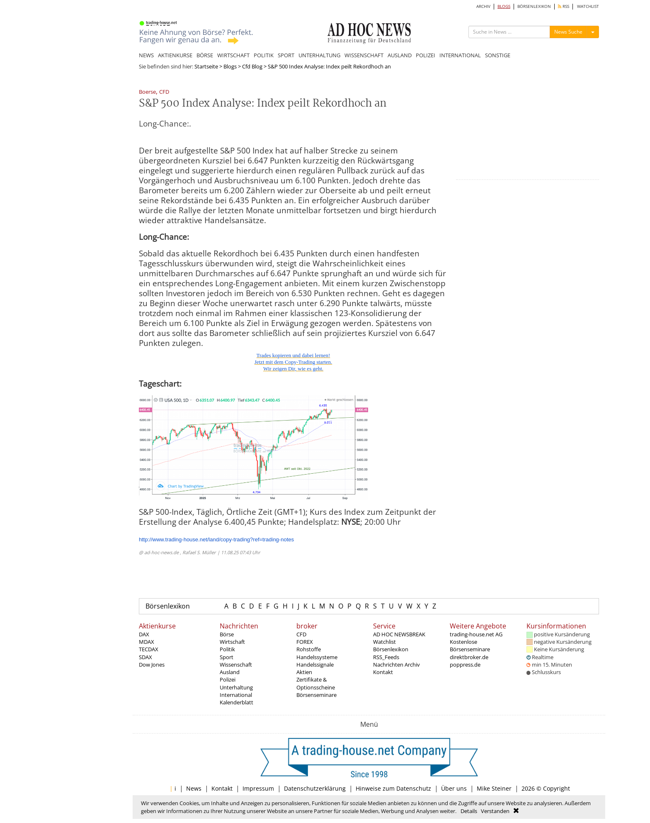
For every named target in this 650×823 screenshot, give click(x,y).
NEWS (146, 55)
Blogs (230, 66)
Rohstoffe (308, 649)
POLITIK (264, 55)
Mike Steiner (494, 788)
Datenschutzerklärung (315, 788)
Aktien (304, 672)
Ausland (230, 672)
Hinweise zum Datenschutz (393, 788)
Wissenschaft (236, 664)
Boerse (147, 92)
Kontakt (383, 672)
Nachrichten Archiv (396, 664)
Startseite (206, 66)
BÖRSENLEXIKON (534, 6)
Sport (226, 657)
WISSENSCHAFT (363, 55)
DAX (144, 634)
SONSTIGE (497, 55)
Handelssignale (315, 664)
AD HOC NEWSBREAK (399, 634)
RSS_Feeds (386, 657)
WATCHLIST (588, 6)
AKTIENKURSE (175, 55)
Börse (227, 634)
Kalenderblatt (236, 702)
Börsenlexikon (168, 606)
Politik (227, 649)
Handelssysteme (316, 657)
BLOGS (503, 6)
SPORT (286, 55)
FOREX (304, 641)
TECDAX (148, 649)
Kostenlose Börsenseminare (470, 645)
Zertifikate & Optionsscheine (315, 683)
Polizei (227, 679)
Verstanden (495, 811)
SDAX (145, 657)
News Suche (568, 31)
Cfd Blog (252, 66)
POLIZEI (425, 55)
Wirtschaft (232, 641)
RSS (563, 6)
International (236, 695)
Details (469, 811)
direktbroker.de (469, 657)
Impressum (258, 788)
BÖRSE (204, 55)
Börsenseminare (316, 695)
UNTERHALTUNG (319, 55)
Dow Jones (152, 664)
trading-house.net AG (476, 634)
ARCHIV (483, 6)
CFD (164, 92)
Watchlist (384, 641)
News (193, 788)
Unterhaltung (236, 687)
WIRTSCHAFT (233, 55)
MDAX (146, 641)
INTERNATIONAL (460, 55)
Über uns (454, 788)
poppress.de (465, 664)
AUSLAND (400, 55)
